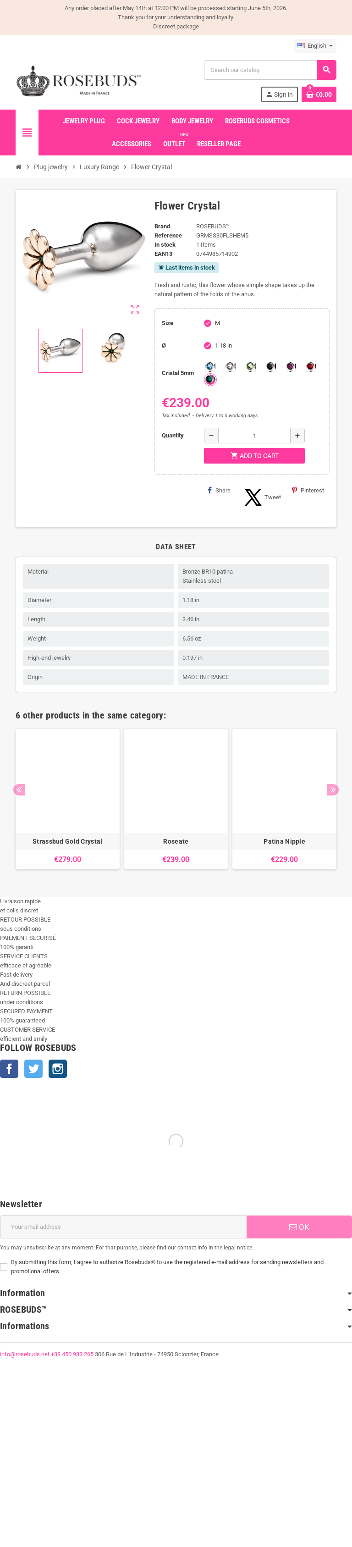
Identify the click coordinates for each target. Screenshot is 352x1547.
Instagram (58, 1069)
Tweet (261, 497)
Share (219, 490)
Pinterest (308, 490)
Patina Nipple (284, 841)
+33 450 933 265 (72, 1354)
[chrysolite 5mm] (250, 366)
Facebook (9, 1069)
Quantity (173, 435)
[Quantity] (254, 435)
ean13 (163, 253)
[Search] (270, 70)
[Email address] (123, 1227)
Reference (168, 235)
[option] (67, 799)
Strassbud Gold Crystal (67, 841)
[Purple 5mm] (291, 366)
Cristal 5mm (178, 373)
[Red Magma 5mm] (311, 366)
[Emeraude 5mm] (210, 379)
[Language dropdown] (315, 46)
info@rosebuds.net (25, 1354)
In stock (165, 244)
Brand (162, 226)
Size (167, 323)
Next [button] (333, 790)
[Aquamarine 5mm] (210, 366)
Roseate (175, 841)
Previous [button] (19, 790)
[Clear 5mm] (230, 366)
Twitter (33, 1069)
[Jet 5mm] (270, 366)
